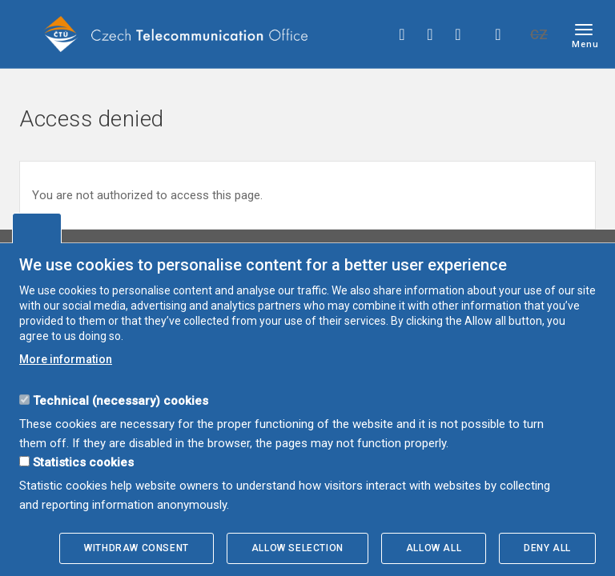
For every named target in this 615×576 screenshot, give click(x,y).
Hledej (498, 34)
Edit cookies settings (37, 228)
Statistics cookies (83, 462)
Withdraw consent (136, 548)
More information (65, 359)
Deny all (547, 548)
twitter (430, 34)
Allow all (433, 548)
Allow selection (297, 548)
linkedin (458, 34)
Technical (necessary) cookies (120, 401)
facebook (402, 34)
